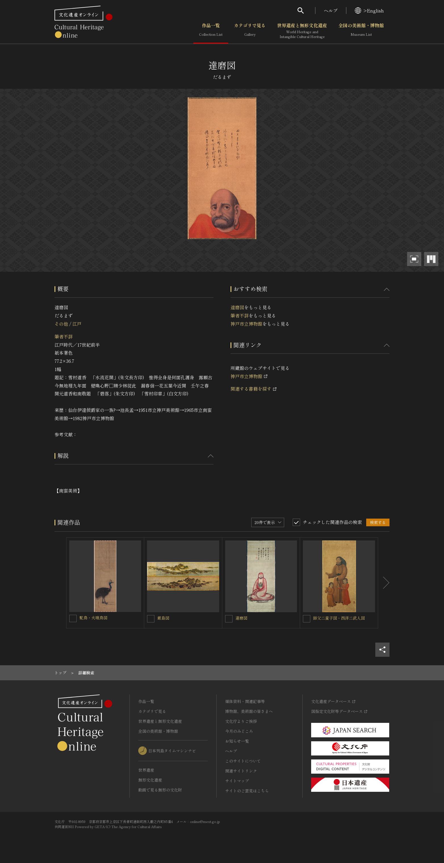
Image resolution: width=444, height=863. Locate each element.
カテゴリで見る (250, 31)
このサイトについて (243, 761)
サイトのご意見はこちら (247, 790)
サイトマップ (237, 781)
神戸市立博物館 (246, 323)
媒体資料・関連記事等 (245, 701)
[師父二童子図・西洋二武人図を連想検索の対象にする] (306, 618)
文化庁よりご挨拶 (241, 721)
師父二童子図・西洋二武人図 (339, 618)
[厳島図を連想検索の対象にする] (150, 618)
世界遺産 (146, 770)
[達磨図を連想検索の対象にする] (229, 618)
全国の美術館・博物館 (361, 31)
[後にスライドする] (383, 583)
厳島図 (163, 618)
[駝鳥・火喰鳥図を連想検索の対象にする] (73, 618)
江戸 (76, 323)
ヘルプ (331, 10)
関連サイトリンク (241, 771)
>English (369, 10)
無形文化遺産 (150, 780)
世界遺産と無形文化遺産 (302, 31)
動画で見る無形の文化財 (160, 790)
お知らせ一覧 (237, 741)
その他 (61, 323)
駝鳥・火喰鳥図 (93, 617)
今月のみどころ (239, 731)
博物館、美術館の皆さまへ (249, 711)
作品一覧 (211, 31)
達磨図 (237, 307)
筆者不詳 (64, 336)
